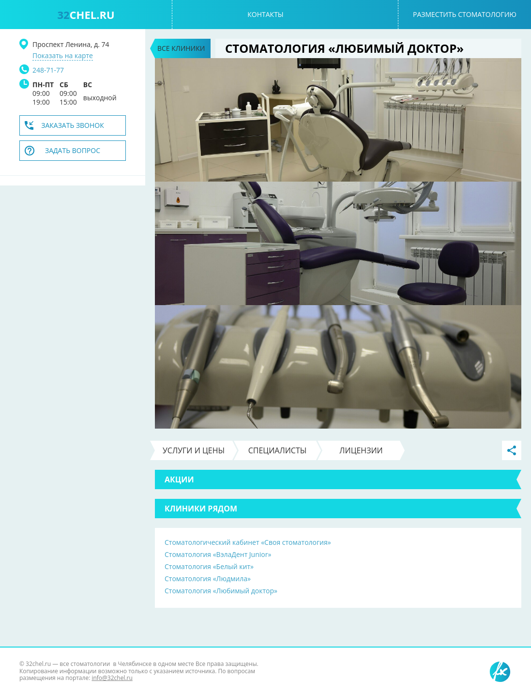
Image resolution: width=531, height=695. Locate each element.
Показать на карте (62, 55)
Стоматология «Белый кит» (209, 566)
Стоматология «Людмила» (208, 578)
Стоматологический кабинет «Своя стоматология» (248, 542)
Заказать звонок (72, 125)
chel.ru (85, 14)
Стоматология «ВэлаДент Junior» (218, 554)
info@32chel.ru (111, 678)
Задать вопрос (72, 150)
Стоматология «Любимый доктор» (221, 590)
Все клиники (181, 48)
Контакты (265, 14)
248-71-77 (48, 70)
